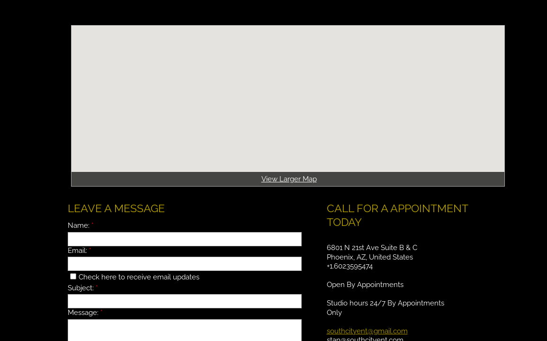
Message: (85, 312)
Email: (79, 250)
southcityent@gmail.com (367, 331)
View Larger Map (289, 179)
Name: (81, 225)
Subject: (83, 288)
